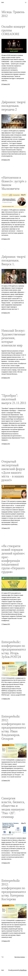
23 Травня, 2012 (5, 239)
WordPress (23, 970)
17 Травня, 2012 (5, 624)
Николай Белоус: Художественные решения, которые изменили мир (13, 338)
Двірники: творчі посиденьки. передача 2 (13, 105)
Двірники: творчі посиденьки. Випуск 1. (13, 260)
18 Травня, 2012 (5, 528)
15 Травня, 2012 (5, 863)
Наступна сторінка (21, 957)
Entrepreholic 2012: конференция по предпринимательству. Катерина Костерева (13, 890)
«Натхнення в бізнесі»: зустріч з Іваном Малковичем (13, 183)
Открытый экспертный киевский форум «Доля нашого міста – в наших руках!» (13, 471)
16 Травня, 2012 (5, 780)
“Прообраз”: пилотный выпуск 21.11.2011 (13, 399)
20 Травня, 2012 (5, 377)
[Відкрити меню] (26, 2)
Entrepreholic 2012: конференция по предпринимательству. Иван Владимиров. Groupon (13, 727)
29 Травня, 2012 (5, 84)
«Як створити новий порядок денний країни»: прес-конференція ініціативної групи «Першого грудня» (13, 559)
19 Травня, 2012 (5, 443)
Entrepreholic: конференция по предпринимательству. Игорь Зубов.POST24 (13, 649)
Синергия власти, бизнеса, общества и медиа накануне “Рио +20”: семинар (13, 807)
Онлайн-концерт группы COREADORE (13, 30)
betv (2, 2)
